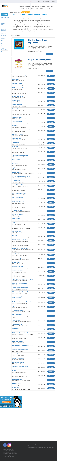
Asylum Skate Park (17, 83)
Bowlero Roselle (16, 100)
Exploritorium (15, 142)
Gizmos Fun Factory (17, 172)
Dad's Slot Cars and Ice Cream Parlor (21, 130)
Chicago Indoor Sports (17, 121)
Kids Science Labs (16, 231)
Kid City (14, 223)
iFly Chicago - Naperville (18, 197)
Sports (2, 43)
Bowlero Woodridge (17, 104)
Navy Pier (14, 275)
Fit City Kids (15, 147)
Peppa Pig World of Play (18, 306)
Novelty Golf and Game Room (19, 283)
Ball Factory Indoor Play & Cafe (20, 87)
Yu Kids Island (15, 387)
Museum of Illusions (17, 270)
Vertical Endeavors (17, 379)
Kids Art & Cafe (16, 227)
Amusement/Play (4, 17)
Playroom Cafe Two (17, 324)
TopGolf (14, 370)
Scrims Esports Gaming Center (20, 349)
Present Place (15, 328)
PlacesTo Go (37, 7)
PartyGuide (48, 7)
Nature (3, 38)
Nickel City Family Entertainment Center (22, 279)
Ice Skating (3, 33)
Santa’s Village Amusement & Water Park (22, 345)
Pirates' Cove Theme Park (18, 310)
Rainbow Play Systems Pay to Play (21, 332)
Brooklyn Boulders (17, 109)
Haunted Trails (16, 180)
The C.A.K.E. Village (17, 117)
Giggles (14, 168)
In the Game (15, 206)
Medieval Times (16, 262)
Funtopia (14, 151)
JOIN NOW (38, 1)
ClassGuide (32, 7)
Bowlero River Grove (17, 96)
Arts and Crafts (3, 20)
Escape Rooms (3, 24)
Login (53, 1)
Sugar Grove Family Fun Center (20, 366)
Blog (52, 6)
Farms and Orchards (3, 30)
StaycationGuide (42, 7)
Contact (27, 445)
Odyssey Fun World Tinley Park (20, 292)
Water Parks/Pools (4, 49)
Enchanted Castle (16, 138)
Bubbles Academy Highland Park (20, 113)
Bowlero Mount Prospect (18, 92)
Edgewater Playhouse (17, 134)
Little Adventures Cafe (18, 254)
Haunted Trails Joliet (17, 185)
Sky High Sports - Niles (18, 362)
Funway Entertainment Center (20, 155)
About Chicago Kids (34, 444)
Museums (3, 35)
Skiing (2, 40)
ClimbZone (15, 125)
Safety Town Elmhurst (17, 341)
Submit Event (46, 1)
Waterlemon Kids (16, 383)
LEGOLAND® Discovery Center (20, 248)
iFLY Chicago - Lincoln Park (19, 193)
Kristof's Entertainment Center (20, 239)
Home (11, 12)
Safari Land (15, 337)
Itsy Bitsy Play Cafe (17, 210)
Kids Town (14, 235)
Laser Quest (15, 244)
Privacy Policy (43, 444)
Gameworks (15, 163)
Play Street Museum (17, 314)
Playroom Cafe (16, 320)
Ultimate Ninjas (16, 375)
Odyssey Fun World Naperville (20, 287)
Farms (2, 27)
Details (49, 53)
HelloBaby (14, 189)
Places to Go (17, 12)
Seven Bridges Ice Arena (18, 354)
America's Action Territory (19, 75)
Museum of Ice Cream (17, 266)
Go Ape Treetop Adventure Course (21, 176)
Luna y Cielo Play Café (17, 258)
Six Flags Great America (18, 358)
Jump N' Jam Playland (17, 214)
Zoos (2, 51)
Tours (2, 45)
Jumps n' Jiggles (16, 218)
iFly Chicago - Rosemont (18, 201)
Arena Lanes (15, 79)
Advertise (50, 444)
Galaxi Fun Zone (16, 159)
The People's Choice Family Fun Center (22, 301)
